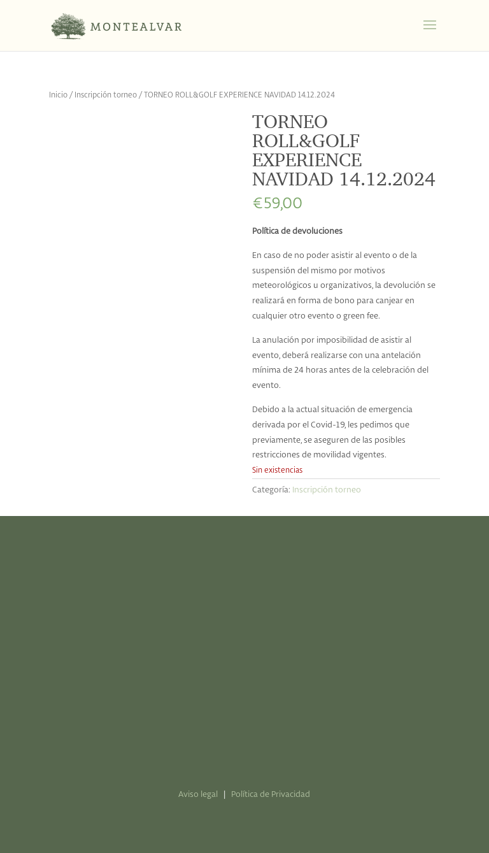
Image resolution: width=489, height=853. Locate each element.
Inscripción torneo (105, 95)
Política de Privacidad (270, 795)
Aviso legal (198, 795)
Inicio (58, 95)
